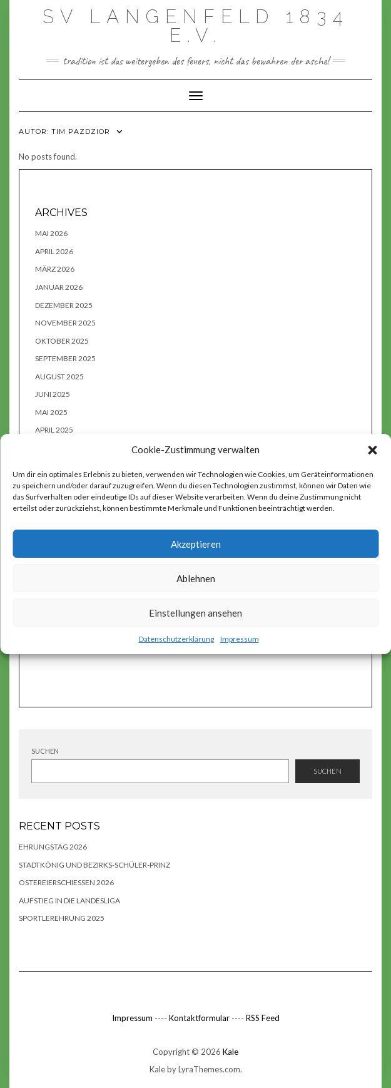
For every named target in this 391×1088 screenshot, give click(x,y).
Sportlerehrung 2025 (61, 918)
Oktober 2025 (62, 341)
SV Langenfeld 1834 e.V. (195, 26)
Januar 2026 (59, 287)
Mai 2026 (51, 233)
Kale (230, 1052)
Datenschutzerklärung (176, 639)
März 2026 (54, 269)
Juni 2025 (52, 394)
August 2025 (59, 376)
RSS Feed (263, 1018)
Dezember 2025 (64, 305)
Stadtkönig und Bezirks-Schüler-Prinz (94, 865)
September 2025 (65, 358)
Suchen (45, 751)
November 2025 (65, 322)
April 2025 (54, 429)
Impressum (239, 639)
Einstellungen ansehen (195, 612)
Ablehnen (195, 578)
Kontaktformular (199, 1018)
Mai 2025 (51, 412)
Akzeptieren (196, 544)
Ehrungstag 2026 (53, 846)
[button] (372, 450)
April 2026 (54, 251)
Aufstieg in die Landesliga (69, 900)
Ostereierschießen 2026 (66, 882)
